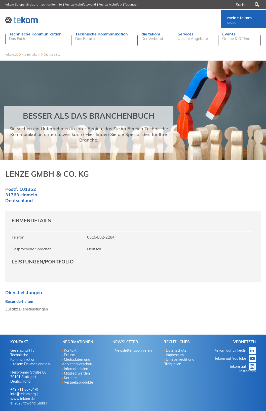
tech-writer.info (51, 4)
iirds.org (32, 4)
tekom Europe (15, 4)
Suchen (256, 4)
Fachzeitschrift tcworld (80, 4)
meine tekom (31, 54)
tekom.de (11, 54)
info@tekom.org (23, 394)
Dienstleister (52, 54)
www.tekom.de (22, 398)
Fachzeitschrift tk (110, 4)
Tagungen (131, 4)
